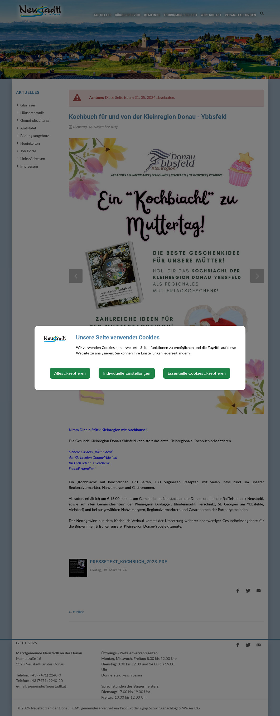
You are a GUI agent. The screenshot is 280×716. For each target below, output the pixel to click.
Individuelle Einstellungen (126, 373)
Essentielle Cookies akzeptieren (197, 373)
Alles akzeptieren (70, 373)
